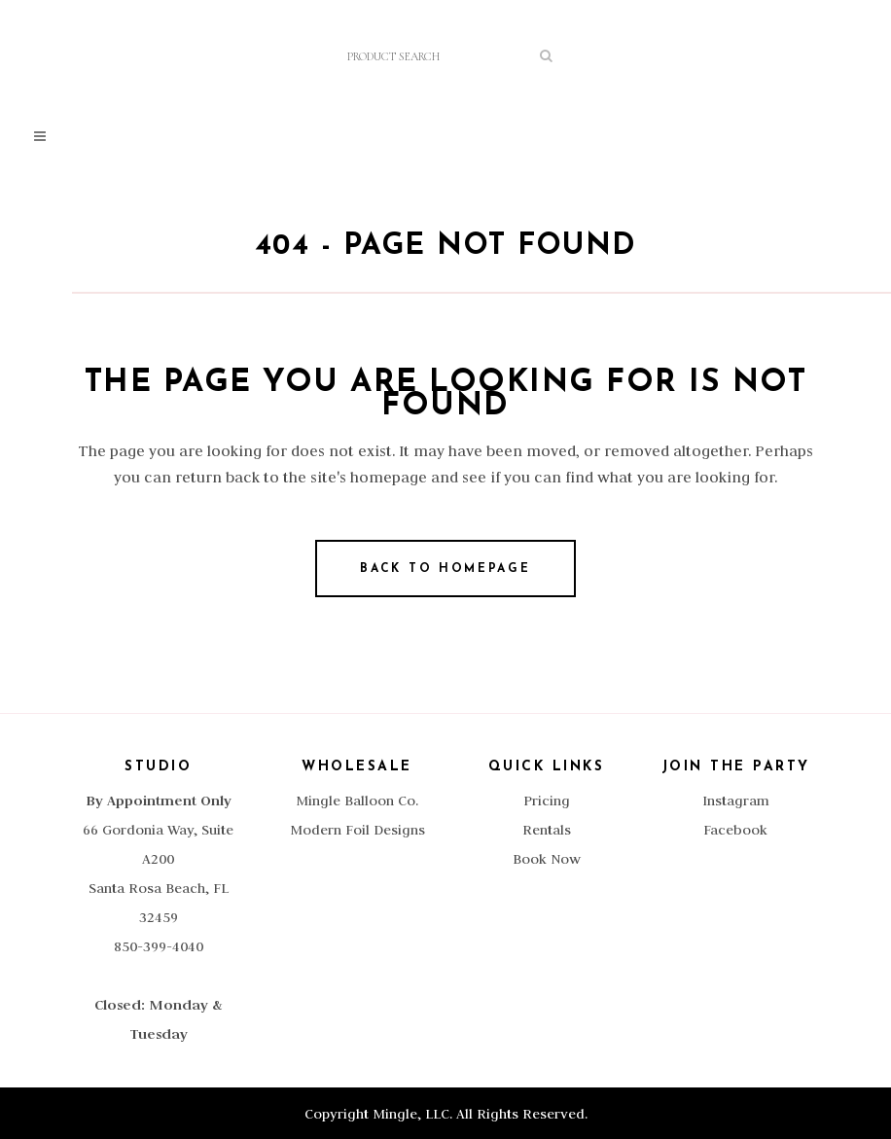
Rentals (546, 829)
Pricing (546, 800)
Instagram (735, 800)
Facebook (735, 829)
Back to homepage (445, 569)
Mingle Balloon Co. (357, 800)
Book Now (547, 859)
